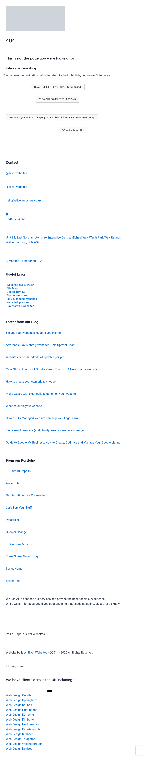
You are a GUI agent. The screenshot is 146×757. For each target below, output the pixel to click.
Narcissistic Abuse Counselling (26, 495)
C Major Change (16, 532)
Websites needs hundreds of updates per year (35, 357)
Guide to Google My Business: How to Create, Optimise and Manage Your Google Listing (63, 442)
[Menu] (49, 690)
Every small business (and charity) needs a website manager (45, 430)
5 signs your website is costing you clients (33, 332)
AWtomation (14, 483)
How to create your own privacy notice (31, 381)
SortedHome (14, 568)
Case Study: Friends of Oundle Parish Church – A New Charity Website (51, 369)
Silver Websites (37, 652)
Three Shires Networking (22, 556)
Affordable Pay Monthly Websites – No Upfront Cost (40, 345)
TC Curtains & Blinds (19, 544)
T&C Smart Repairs (18, 471)
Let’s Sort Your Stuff (19, 507)
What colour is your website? (24, 406)
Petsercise (13, 520)
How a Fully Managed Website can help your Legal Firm (42, 418)
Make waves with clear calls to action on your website (41, 393)
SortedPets (13, 581)
